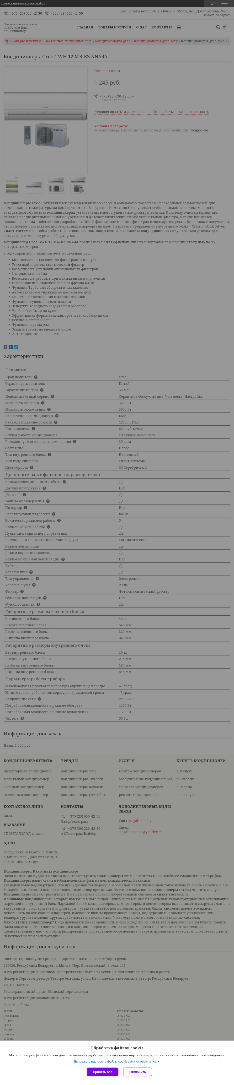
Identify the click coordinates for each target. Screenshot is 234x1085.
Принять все (102, 1072)
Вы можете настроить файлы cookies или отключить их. (115, 1061)
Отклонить (137, 1072)
